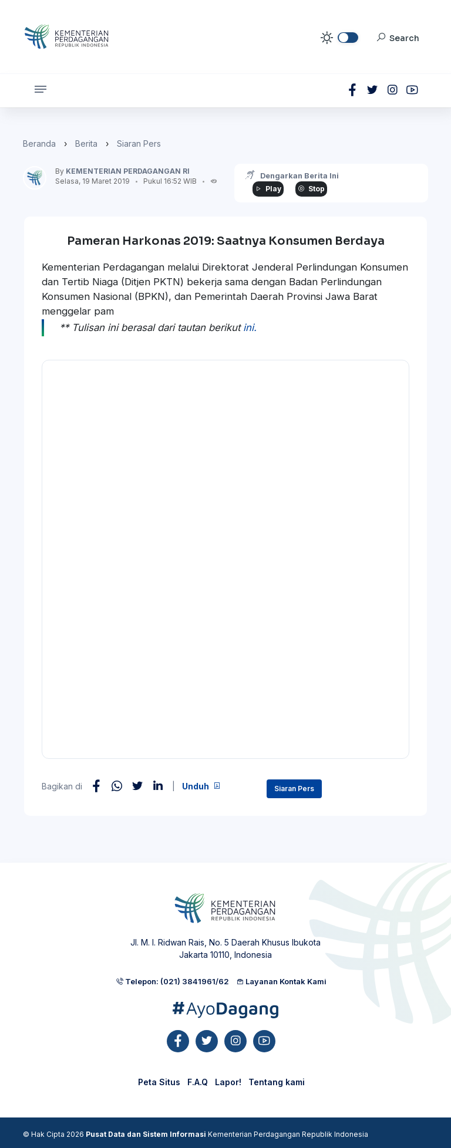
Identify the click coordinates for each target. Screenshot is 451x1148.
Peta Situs (159, 1082)
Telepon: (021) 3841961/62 (172, 981)
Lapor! (228, 1082)
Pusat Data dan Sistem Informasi (146, 1134)
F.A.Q (197, 1082)
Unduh (201, 786)
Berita (86, 143)
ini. (250, 327)
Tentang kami (276, 1082)
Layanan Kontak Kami (281, 981)
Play (268, 188)
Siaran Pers (139, 143)
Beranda (39, 143)
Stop (311, 188)
